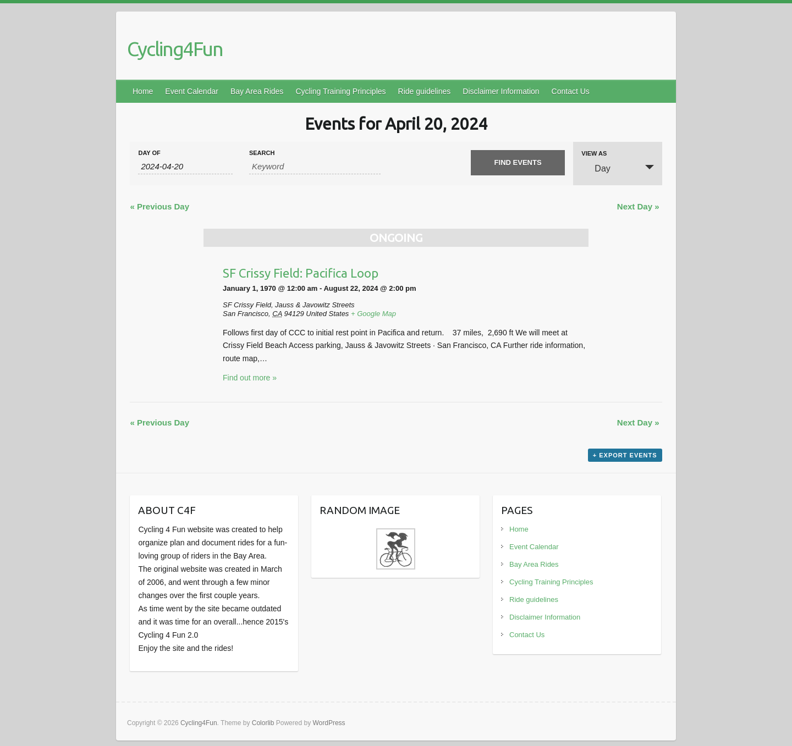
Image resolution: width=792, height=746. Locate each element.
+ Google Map (373, 314)
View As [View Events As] (594, 154)
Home (143, 91)
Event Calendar (191, 91)
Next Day (638, 206)
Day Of (149, 153)
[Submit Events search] (518, 162)
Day (595, 168)
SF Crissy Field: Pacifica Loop (300, 273)
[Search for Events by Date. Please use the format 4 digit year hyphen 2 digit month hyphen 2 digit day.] (185, 166)
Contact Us (571, 91)
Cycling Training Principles (340, 91)
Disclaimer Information (501, 91)
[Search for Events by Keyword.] (315, 166)
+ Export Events (625, 455)
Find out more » (250, 377)
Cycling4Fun (175, 48)
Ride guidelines (424, 91)
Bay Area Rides (257, 91)
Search (261, 153)
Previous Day (159, 206)
